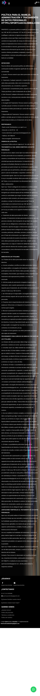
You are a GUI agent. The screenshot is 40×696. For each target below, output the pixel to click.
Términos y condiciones (7, 615)
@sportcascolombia (6, 584)
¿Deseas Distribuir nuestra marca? (11, 599)
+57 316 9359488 (6, 593)
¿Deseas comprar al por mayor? (10, 602)
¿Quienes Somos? (6, 610)
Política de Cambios (6, 617)
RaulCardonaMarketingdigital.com (10, 623)
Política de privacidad (7, 612)
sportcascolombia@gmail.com (10, 596)
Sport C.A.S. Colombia (11, 621)
